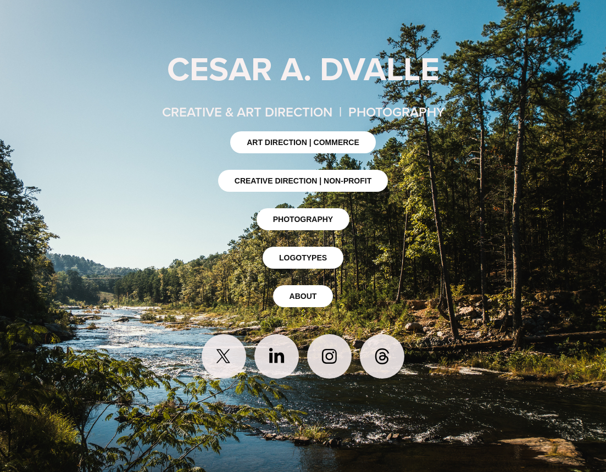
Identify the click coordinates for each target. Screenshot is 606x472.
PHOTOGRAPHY (303, 219)
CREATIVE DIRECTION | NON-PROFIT (303, 180)
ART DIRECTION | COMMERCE (303, 142)
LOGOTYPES (303, 257)
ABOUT (303, 296)
